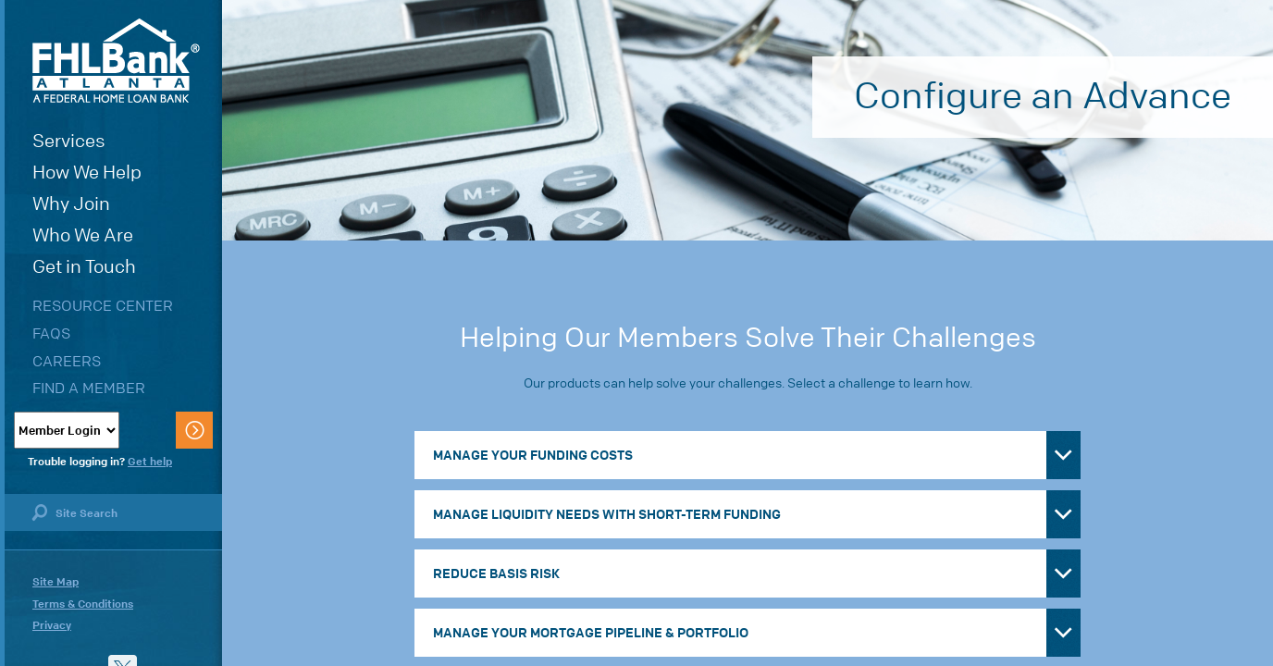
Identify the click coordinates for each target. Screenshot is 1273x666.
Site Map (55, 581)
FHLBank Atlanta (116, 60)
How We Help (87, 172)
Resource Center (102, 305)
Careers (66, 361)
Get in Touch (84, 266)
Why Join (71, 204)
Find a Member (88, 388)
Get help (150, 461)
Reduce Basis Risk (496, 573)
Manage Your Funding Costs (533, 455)
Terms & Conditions (82, 604)
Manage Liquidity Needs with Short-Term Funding (607, 514)
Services (68, 141)
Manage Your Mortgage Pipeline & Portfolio (590, 632)
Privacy (51, 625)
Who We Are (82, 235)
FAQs (51, 333)
